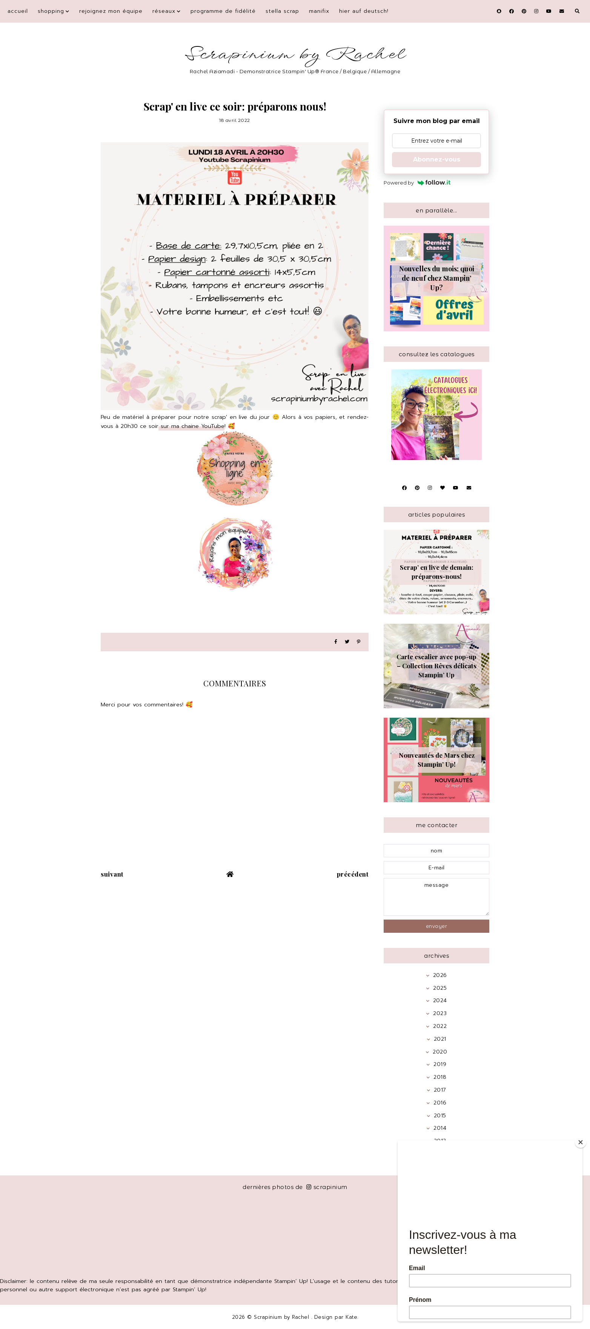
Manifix (319, 11)
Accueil (18, 11)
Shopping (51, 11)
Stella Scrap (282, 11)
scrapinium (326, 1187)
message (436, 897)
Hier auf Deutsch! (364, 11)
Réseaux (163, 11)
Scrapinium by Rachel (295, 54)
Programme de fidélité (223, 11)
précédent (353, 874)
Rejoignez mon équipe (111, 11)
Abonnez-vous (436, 159)
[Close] (580, 1142)
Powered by (417, 183)
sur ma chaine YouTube (191, 426)
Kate (351, 1317)
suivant (112, 874)
